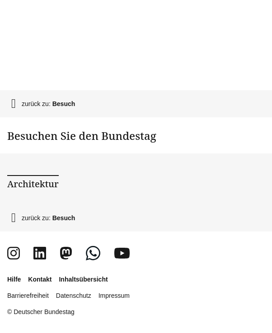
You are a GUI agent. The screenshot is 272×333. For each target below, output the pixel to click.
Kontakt (40, 279)
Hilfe (14, 279)
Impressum (114, 295)
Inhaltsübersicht (83, 279)
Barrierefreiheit (28, 295)
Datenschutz (73, 295)
